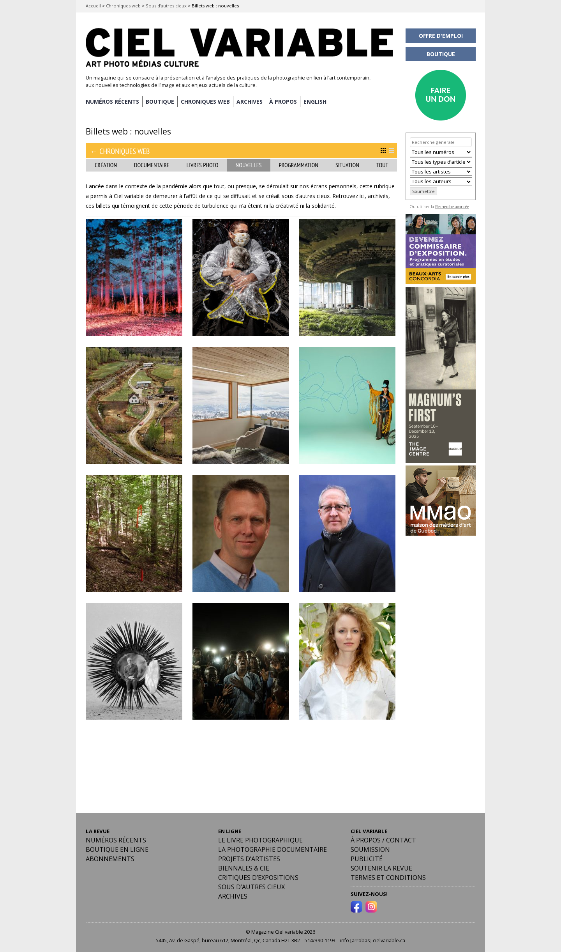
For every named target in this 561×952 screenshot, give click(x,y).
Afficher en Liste (391, 150)
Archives (232, 896)
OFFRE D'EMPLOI (441, 35)
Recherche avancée (452, 206)
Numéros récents (116, 840)
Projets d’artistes (249, 859)
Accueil (93, 6)
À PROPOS (283, 101)
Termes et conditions (388, 877)
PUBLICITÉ (367, 859)
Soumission (370, 849)
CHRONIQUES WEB (205, 101)
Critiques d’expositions (258, 877)
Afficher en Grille (383, 150)
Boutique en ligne (117, 849)
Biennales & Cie (243, 868)
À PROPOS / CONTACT (383, 840)
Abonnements (110, 859)
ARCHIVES (249, 101)
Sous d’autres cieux (251, 887)
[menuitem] (315, 101)
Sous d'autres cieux (166, 6)
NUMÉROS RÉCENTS (112, 101)
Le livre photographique (260, 840)
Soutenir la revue (381, 868)
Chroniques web (123, 6)
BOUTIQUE (160, 101)
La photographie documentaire (272, 849)
